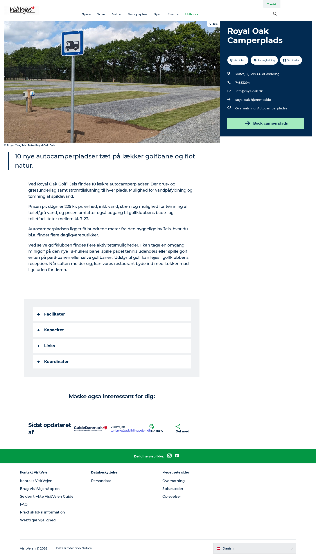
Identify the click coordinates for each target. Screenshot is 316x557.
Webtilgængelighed (40, 520)
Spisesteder (172, 489)
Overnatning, (246, 108)
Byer (175, 14)
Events (191, 14)
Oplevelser (171, 496)
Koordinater (53, 361)
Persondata (102, 481)
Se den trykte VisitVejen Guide (49, 496)
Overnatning (173, 481)
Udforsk (209, 14)
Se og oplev (155, 14)
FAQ (25, 504)
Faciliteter (51, 314)
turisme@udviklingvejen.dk (131, 430)
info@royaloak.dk (249, 91)
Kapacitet (51, 330)
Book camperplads (265, 123)
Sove (119, 14)
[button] (159, 428)
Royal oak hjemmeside (253, 100)
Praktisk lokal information (45, 512)
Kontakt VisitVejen (38, 481)
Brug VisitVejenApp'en (42, 489)
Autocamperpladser (273, 108)
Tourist (307, 4)
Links (46, 345)
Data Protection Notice (76, 548)
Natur (134, 14)
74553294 (242, 83)
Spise (104, 14)
